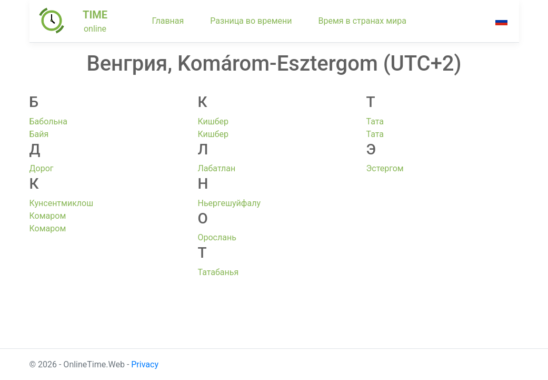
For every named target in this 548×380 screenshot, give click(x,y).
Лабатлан (216, 168)
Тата (375, 121)
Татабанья (217, 272)
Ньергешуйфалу (229, 203)
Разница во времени (251, 21)
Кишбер (212, 121)
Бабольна (48, 121)
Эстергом (384, 168)
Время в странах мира (362, 21)
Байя (39, 134)
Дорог (41, 168)
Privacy (144, 364)
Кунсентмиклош (61, 203)
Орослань (216, 237)
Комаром (47, 216)
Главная (168, 21)
